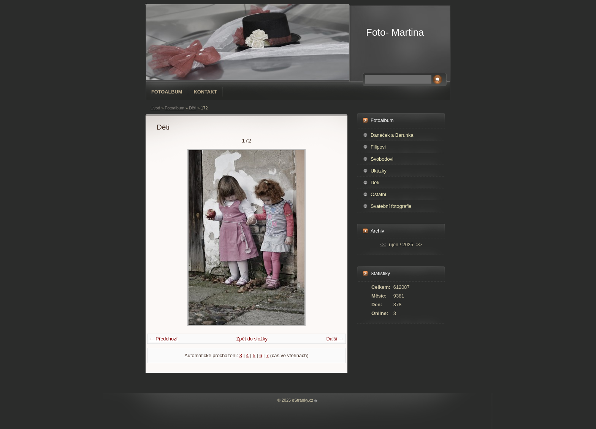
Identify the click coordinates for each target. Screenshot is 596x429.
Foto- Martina (395, 32)
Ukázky (379, 171)
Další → (335, 339)
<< (383, 244)
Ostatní (378, 194)
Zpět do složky (252, 339)
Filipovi (378, 147)
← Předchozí (163, 339)
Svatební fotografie (391, 206)
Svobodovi (382, 159)
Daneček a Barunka (392, 135)
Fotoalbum (166, 92)
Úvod (155, 108)
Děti (192, 108)
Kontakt (205, 92)
